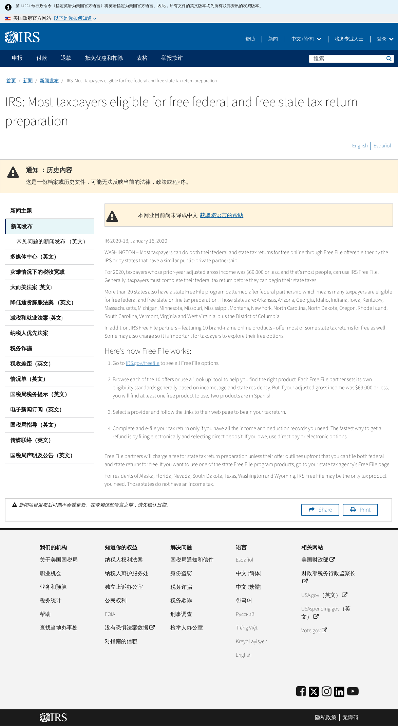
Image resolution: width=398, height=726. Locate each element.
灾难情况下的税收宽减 (37, 272)
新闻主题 (21, 211)
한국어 (244, 600)
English (360, 145)
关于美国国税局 (59, 560)
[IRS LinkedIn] (339, 694)
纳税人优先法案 (29, 333)
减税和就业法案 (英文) (36, 317)
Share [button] (325, 510)
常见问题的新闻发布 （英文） (51, 241)
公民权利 (116, 600)
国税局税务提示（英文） (40, 394)
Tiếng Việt (247, 628)
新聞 (28, 80)
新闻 (273, 39)
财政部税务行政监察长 (328, 577)
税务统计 (50, 600)
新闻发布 (49, 80)
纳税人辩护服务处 (126, 573)
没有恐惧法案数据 (129, 628)
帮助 (250, 39)
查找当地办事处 (59, 628)
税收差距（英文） (32, 363)
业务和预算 (53, 587)
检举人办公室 (186, 628)
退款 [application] (66, 58)
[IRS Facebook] (301, 692)
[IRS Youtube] (353, 692)
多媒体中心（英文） (34, 256)
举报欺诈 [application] (172, 58)
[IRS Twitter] (314, 694)
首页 (11, 80)
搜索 (388, 58)
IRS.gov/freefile (142, 363)
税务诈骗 (21, 348)
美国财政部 (318, 560)
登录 (385, 39)
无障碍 (350, 717)
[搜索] (351, 59)
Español (382, 145)
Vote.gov (314, 630)
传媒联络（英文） (32, 440)
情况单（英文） (29, 379)
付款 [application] (41, 58)
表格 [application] (142, 58)
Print (365, 510)
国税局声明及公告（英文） (42, 455)
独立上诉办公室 (124, 587)
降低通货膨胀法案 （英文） (43, 302)
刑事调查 (181, 614)
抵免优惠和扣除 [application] (104, 58)
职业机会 (50, 573)
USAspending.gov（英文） (325, 613)
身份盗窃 (181, 573)
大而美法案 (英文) (31, 287)
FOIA (110, 614)
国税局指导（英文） (34, 424)
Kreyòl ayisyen (251, 641)
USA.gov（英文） (324, 595)
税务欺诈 (181, 600)
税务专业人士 (349, 39)
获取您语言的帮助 (221, 215)
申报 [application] (17, 58)
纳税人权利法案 (124, 560)
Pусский (245, 614)
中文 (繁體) (248, 587)
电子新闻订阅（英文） (37, 409)
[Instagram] (326, 692)
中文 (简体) (306, 39)
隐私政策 (326, 717)
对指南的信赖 (121, 641)
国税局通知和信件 (192, 560)
